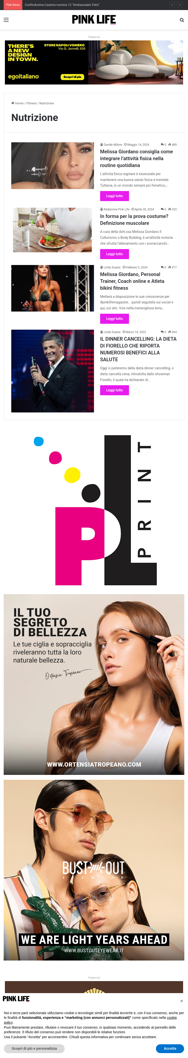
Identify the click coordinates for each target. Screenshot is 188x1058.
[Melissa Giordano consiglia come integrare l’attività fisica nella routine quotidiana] (52, 165)
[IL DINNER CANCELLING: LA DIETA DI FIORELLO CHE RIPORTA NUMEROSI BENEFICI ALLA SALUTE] (52, 371)
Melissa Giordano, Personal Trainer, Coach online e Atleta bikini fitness (132, 281)
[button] (182, 1001)
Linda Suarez (112, 267)
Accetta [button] (170, 1048)
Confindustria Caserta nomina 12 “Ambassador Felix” (62, 5)
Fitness (31, 103)
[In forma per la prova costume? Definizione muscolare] (52, 230)
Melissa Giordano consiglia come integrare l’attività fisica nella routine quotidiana (136, 158)
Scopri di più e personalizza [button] (34, 1048)
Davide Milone (113, 144)
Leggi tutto (114, 196)
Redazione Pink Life (116, 209)
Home (17, 103)
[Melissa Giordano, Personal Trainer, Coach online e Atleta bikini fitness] (52, 288)
